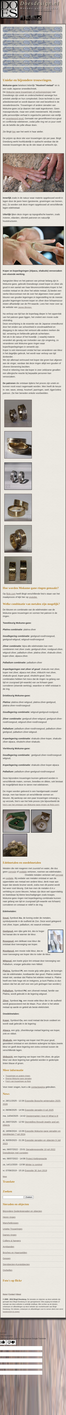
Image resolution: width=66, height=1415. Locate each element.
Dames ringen (10, 1235)
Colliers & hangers (12, 1240)
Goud (6, 918)
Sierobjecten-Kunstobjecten (16, 1264)
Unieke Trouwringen (12, 1229)
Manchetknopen (10, 1223)
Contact (23, 14)
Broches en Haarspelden (15, 1252)
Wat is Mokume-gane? (15, 36)
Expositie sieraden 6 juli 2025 (39, 1110)
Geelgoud (8, 931)
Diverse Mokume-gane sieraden (19, 1079)
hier (14, 131)
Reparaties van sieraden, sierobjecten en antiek (27, 62)
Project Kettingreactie (36, 1158)
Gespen (6, 1258)
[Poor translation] (11, 1342)
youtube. (33, 597)
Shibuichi (8, 1057)
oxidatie (23, 871)
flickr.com (10, 594)
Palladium (8, 990)
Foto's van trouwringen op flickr (18, 1081)
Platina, (7, 971)
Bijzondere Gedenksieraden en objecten (22, 1211)
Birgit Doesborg (27, 11)
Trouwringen (11, 42)
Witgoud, (7, 961)
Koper (6, 1020)
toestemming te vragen (11, 1312)
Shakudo (7, 1040)
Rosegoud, (8, 941)
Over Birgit (10, 29)
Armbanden (8, 1246)
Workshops (10, 56)
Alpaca (6, 1030)
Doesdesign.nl (40, 3)
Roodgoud (8, 951)
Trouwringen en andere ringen (18, 1076)
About (18, 1294)
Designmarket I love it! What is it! (42, 1116)
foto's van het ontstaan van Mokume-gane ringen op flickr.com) (31, 805)
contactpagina (38, 1087)
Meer (5, 1177)
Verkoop (9, 49)
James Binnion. (25, 307)
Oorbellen (7, 1270)
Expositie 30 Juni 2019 (36, 1170)
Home (5, 1294)
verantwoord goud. (15, 118)
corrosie (12, 871)
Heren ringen (9, 1217)
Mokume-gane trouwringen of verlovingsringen (28, 92)
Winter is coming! (33, 1164)
